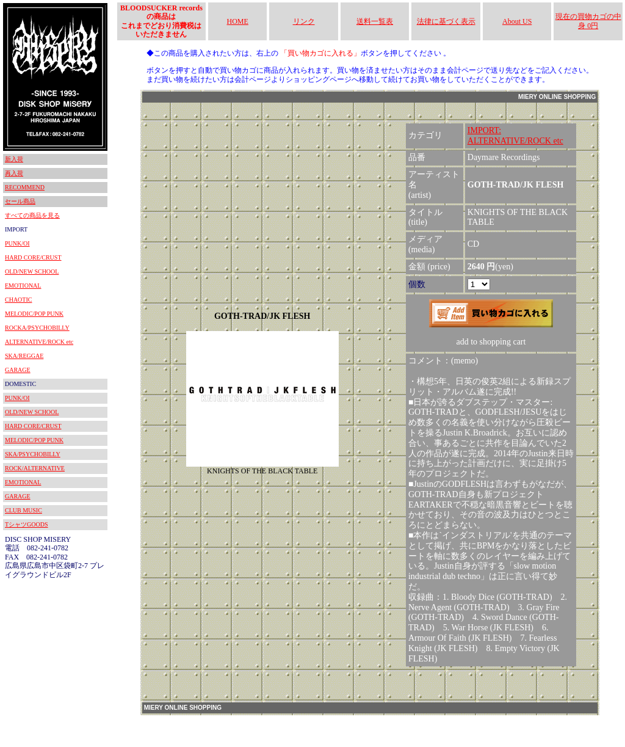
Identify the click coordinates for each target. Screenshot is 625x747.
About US (517, 21)
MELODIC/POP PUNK (34, 313)
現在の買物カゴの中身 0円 (588, 20)
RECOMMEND (25, 187)
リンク (304, 21)
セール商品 (20, 201)
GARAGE (18, 369)
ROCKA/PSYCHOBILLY (37, 327)
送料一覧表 (374, 21)
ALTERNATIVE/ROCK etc (39, 341)
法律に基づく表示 (446, 21)
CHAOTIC (18, 299)
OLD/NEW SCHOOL (32, 271)
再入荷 (14, 173)
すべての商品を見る (32, 215)
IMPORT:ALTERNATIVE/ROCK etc (515, 135)
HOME (237, 21)
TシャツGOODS (26, 524)
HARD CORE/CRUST (33, 257)
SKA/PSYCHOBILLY (32, 454)
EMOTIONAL (23, 285)
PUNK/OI (17, 243)
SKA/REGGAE (24, 355)
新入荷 (14, 159)
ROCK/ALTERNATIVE (35, 468)
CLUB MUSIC (23, 510)
